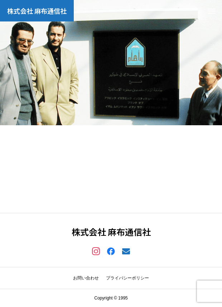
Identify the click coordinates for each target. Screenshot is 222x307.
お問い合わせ (86, 278)
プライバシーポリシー (127, 278)
